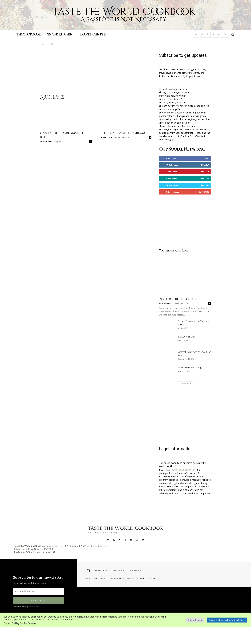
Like (207, 158)
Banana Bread (186, 336)
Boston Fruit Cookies (178, 299)
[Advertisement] (95, 71)
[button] (232, 34)
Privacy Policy (21, 549)
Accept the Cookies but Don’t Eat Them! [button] (227, 620)
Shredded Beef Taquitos (192, 367)
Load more (185, 383)
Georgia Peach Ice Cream (122, 133)
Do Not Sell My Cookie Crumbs (20, 623)
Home (43, 44)
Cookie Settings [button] (195, 620)
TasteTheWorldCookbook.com (180, 469)
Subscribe (204, 192)
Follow (205, 165)
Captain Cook (46, 141)
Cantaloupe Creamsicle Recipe (62, 135)
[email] (38, 591)
